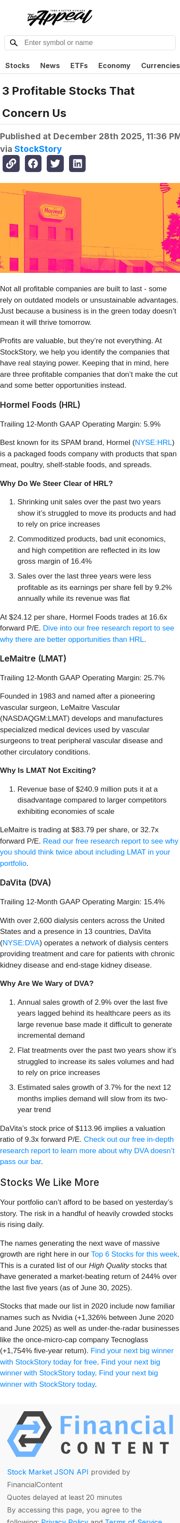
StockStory (38, 149)
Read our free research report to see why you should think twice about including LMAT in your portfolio (89, 852)
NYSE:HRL (153, 442)
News (50, 65)
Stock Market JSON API (48, 1472)
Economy (114, 65)
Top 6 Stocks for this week (134, 1254)
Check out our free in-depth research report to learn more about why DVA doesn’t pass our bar (87, 1150)
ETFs (79, 65)
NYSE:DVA (21, 943)
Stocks (17, 65)
